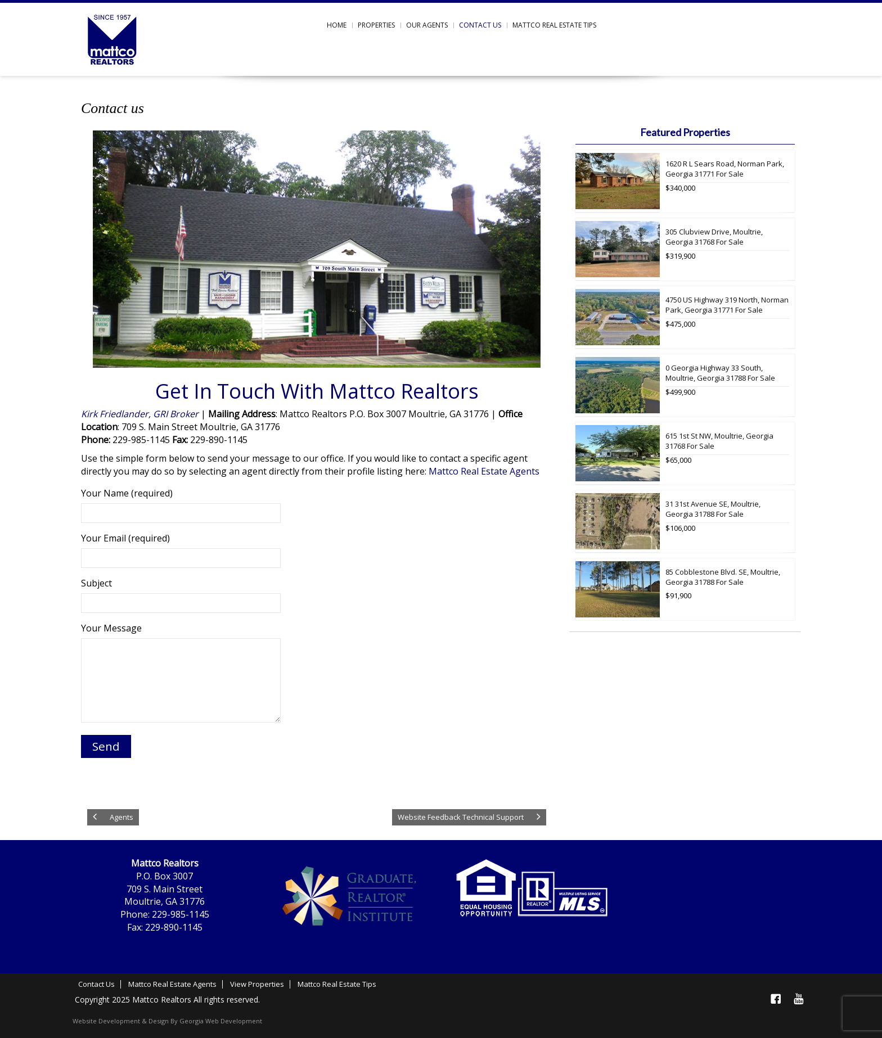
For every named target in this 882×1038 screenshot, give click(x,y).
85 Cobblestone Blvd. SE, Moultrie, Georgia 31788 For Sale (722, 577)
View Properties (257, 984)
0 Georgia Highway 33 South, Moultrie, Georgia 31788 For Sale (720, 373)
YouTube (798, 998)
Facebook (775, 998)
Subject (181, 593)
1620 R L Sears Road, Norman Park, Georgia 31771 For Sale (724, 169)
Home (336, 25)
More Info (786, 209)
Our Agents (427, 25)
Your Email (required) (181, 548)
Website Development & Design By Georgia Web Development (167, 1021)
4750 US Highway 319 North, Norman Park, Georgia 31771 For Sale (727, 305)
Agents (121, 817)
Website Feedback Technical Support (461, 817)
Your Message (181, 673)
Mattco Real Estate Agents (484, 471)
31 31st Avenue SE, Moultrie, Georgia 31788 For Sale (712, 509)
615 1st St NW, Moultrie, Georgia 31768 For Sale (719, 441)
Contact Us (96, 984)
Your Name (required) (181, 503)
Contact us (480, 25)
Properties (376, 25)
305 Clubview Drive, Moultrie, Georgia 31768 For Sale (714, 237)
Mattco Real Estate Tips (554, 25)
